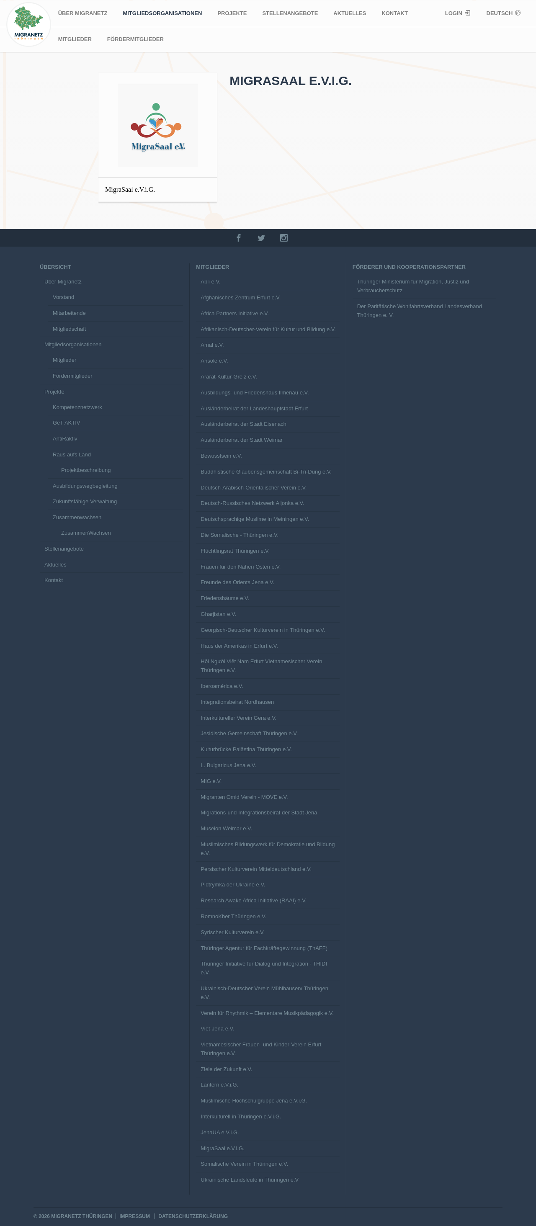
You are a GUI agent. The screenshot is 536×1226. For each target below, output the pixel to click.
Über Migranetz (83, 13)
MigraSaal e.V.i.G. (222, 1148)
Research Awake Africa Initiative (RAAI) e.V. (254, 900)
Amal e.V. (212, 345)
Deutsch (500, 13)
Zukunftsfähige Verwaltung (85, 501)
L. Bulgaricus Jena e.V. (228, 765)
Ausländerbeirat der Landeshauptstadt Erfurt (254, 408)
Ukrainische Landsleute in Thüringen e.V (250, 1180)
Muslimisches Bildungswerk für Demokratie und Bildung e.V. (268, 848)
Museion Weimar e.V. (226, 828)
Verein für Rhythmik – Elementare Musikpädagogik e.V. (267, 1013)
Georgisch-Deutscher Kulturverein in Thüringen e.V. (263, 630)
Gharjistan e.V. (218, 614)
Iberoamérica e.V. (222, 686)
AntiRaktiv (65, 438)
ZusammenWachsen (86, 533)
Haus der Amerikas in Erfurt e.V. (239, 646)
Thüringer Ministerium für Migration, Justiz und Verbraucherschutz (413, 286)
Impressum (134, 1216)
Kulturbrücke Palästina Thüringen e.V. (246, 749)
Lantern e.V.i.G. (219, 1085)
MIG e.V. (211, 781)
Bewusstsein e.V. (221, 456)
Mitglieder (75, 39)
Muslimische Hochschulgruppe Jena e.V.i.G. (254, 1100)
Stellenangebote (290, 13)
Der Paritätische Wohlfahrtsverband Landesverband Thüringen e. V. (419, 310)
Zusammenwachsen (77, 517)
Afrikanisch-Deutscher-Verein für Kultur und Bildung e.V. (268, 329)
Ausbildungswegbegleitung (85, 486)
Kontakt (394, 13)
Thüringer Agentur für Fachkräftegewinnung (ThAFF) (264, 948)
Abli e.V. (210, 281)
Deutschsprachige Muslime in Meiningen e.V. (255, 519)
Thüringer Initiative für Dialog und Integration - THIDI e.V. (264, 968)
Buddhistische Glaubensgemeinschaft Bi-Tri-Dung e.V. (266, 472)
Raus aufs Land (72, 454)
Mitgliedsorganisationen (162, 13)
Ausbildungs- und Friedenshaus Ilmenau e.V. (255, 392)
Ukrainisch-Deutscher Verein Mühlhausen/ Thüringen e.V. (264, 992)
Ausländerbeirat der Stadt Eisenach (243, 424)
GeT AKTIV (66, 423)
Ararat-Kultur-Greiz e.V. (229, 376)
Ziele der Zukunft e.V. (226, 1069)
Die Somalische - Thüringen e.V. (239, 535)
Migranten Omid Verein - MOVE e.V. (244, 797)
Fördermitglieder (135, 39)
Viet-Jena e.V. (217, 1028)
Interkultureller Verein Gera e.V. (238, 718)
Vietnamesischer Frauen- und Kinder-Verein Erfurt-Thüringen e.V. (262, 1048)
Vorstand (63, 297)
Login (454, 13)
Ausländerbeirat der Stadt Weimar (242, 440)
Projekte (232, 13)
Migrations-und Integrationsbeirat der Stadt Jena (259, 812)
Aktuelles (349, 13)
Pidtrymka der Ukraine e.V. (233, 884)
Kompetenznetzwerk (77, 407)
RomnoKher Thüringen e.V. (233, 916)
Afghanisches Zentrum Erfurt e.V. (241, 297)
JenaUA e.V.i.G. (220, 1132)
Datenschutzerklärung (193, 1216)
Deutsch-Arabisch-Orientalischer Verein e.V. (254, 487)
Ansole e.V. (214, 361)
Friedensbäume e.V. (225, 598)
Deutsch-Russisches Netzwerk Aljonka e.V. (252, 503)
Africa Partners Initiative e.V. (235, 313)
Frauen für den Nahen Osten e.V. (241, 567)
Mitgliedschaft (69, 329)
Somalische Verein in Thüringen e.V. (244, 1164)
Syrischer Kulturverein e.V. (233, 932)
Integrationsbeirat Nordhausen (237, 702)
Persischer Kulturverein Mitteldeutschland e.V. (256, 869)
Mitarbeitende (69, 313)
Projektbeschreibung (86, 470)
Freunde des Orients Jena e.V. (237, 582)
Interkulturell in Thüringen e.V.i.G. (241, 1116)
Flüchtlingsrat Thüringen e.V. (235, 551)
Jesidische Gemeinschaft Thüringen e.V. (249, 733)
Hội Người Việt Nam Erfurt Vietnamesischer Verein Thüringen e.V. (261, 665)
